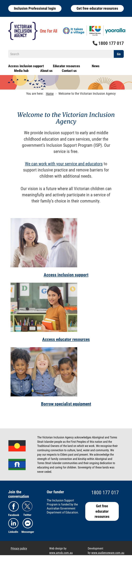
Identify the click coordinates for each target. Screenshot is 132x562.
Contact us (69, 71)
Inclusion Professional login (35, 8)
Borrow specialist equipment (66, 403)
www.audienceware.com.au (107, 552)
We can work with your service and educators (64, 163)
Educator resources (66, 66)
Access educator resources (66, 339)
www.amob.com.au (61, 552)
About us (46, 71)
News (96, 66)
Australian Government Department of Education (62, 510)
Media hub (21, 71)
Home (50, 94)
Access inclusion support (26, 66)
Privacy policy (19, 548)
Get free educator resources (97, 8)
